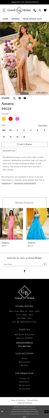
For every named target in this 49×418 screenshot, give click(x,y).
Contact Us (24, 378)
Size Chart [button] (42, 125)
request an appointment (24, 183)
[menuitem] (4, 10)
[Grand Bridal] (19, 10)
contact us (6, 183)
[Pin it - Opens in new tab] (20, 98)
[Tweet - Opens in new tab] (14, 98)
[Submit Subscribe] (44, 264)
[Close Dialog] (2, 411)
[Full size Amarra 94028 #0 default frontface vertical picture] (24, 58)
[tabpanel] (24, 58)
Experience (24, 382)
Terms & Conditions (18, 400)
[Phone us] (34, 10)
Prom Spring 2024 (32, 19)
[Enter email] (24, 264)
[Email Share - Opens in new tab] (25, 98)
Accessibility (24, 389)
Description (9, 151)
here (24, 416)
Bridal (24, 358)
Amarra (15, 19)
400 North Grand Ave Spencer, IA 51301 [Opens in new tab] (24, 336)
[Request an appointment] (24, 2)
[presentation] (11, 224)
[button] (4, 10)
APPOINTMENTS (24, 343)
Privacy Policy (32, 400)
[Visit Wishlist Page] (45, 10)
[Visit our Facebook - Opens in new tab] (24, 271)
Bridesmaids (24, 362)
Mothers (24, 365)
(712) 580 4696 (24, 346)
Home (5, 19)
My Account (24, 385)
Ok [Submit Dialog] (46, 411)
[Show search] (39, 10)
